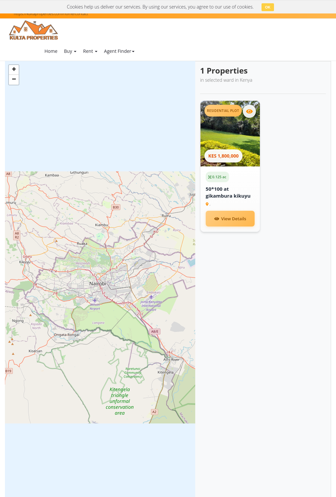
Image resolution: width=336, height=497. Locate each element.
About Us (207, 47)
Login (269, 51)
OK (268, 7)
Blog (186, 47)
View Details (230, 219)
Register (311, 51)
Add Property (158, 51)
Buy (70, 51)
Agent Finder (119, 51)
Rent (90, 51)
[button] (14, 70)
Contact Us (235, 47)
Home (50, 51)
